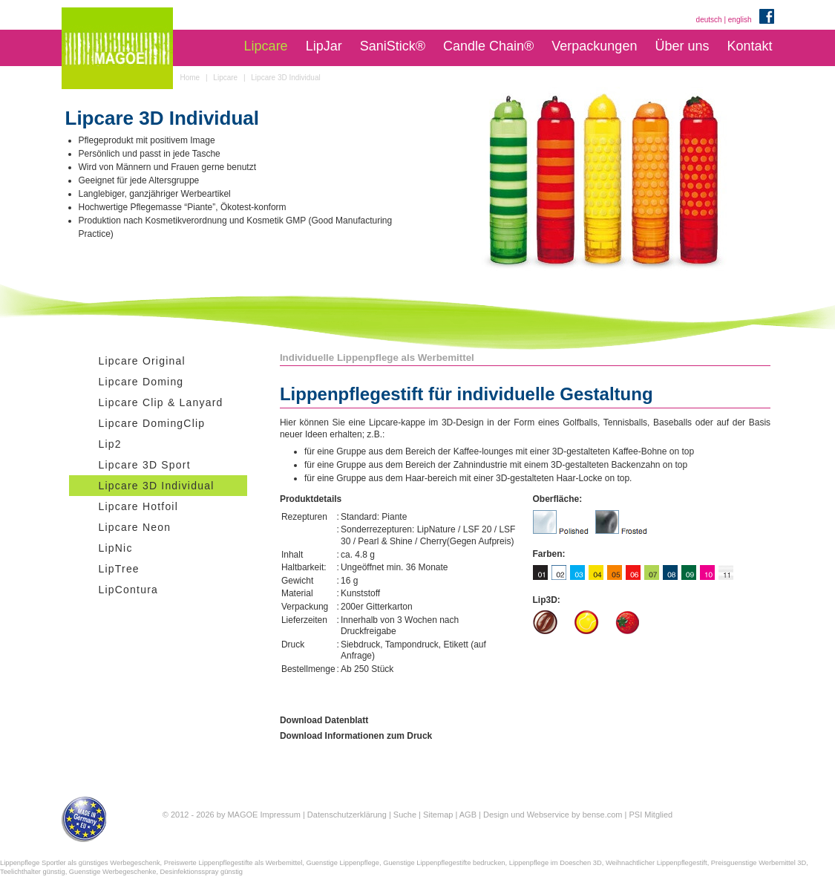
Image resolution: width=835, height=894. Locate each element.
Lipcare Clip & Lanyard (161, 402)
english (740, 20)
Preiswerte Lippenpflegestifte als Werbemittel (233, 863)
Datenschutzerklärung (347, 814)
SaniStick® (392, 46)
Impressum (280, 814)
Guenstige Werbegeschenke (113, 871)
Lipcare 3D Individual (157, 486)
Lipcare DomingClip (152, 423)
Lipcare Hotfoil (139, 506)
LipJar (324, 46)
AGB (468, 814)
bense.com (603, 814)
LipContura (129, 590)
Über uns (682, 46)
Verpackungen (594, 46)
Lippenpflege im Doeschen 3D (555, 863)
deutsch (709, 20)
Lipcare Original (142, 361)
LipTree (119, 569)
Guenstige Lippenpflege (342, 863)
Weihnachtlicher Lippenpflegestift (656, 863)
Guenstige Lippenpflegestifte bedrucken (444, 863)
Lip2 (110, 444)
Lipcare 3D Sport (145, 465)
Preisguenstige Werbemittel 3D (758, 863)
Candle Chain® (488, 46)
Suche (404, 814)
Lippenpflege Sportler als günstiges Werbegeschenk (80, 863)
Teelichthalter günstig (32, 871)
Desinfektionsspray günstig (201, 871)
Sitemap (438, 814)
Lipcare (266, 46)
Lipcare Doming (141, 382)
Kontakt (749, 46)
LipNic (116, 548)
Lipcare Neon (135, 527)
